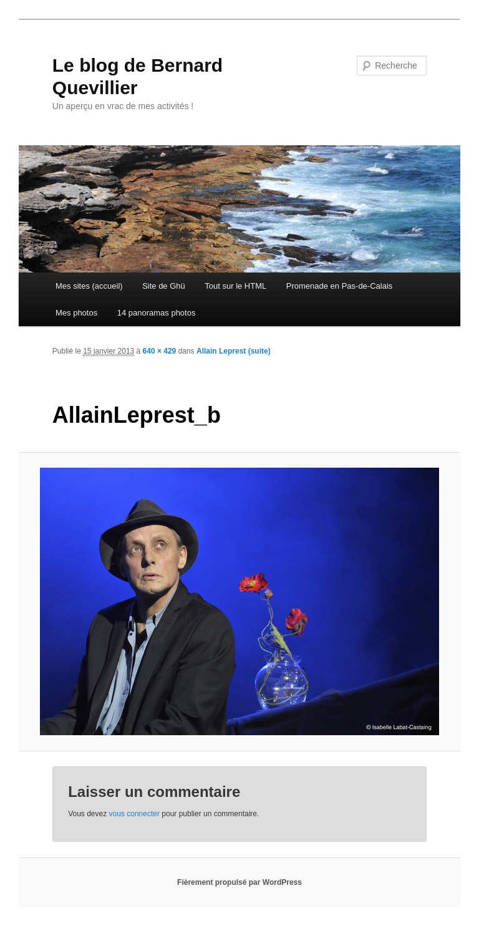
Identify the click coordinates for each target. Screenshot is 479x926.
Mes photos (76, 312)
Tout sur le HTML (235, 286)
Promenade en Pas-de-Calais (339, 286)
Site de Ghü (163, 286)
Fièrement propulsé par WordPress (239, 882)
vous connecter (134, 813)
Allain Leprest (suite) (233, 351)
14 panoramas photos (156, 312)
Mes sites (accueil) (89, 286)
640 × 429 (160, 351)
